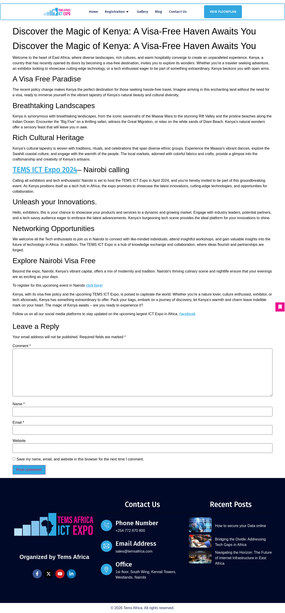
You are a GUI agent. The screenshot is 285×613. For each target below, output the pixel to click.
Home (93, 12)
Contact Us (178, 12)
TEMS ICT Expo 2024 (45, 169)
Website (19, 441)
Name (19, 404)
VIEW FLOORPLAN (223, 12)
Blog (158, 12)
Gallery (142, 12)
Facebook (187, 314)
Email (18, 422)
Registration (117, 12)
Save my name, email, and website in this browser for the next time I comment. (80, 459)
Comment (22, 346)
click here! (94, 285)
